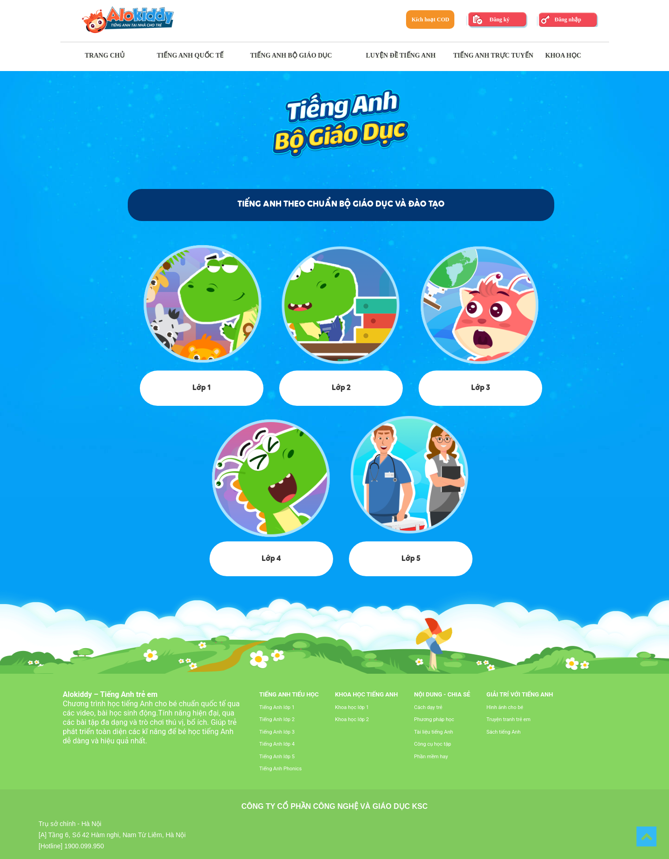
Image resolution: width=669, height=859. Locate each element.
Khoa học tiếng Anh (366, 694)
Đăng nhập (567, 19)
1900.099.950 (84, 846)
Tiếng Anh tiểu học (289, 694)
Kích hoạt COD (430, 19)
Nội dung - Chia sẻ (442, 694)
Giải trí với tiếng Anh (519, 694)
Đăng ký (499, 19)
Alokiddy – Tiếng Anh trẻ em (110, 694)
